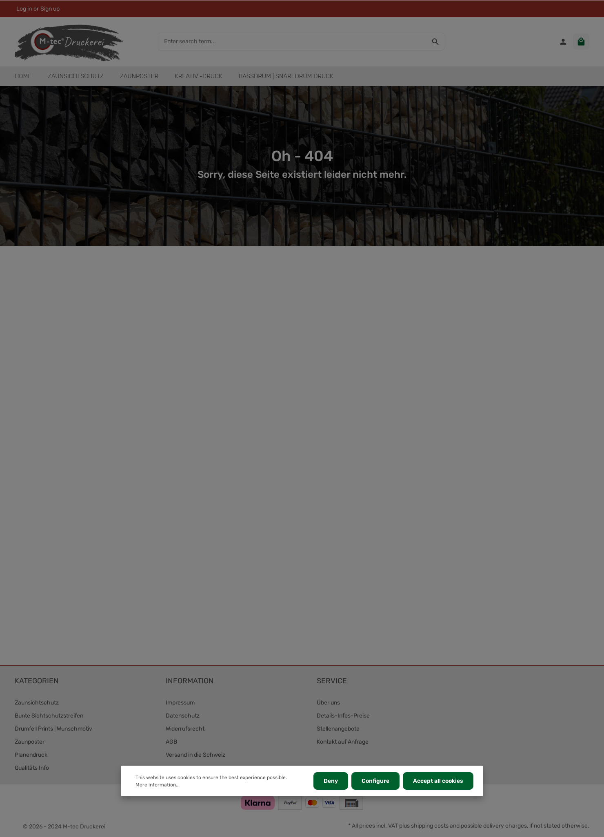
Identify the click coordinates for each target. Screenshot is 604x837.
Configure (375, 780)
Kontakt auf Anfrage (343, 741)
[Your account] (563, 41)
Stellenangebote (338, 728)
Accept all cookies (438, 780)
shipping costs (430, 825)
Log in (24, 8)
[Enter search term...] (292, 42)
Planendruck (31, 754)
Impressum (180, 702)
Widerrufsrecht (185, 728)
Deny (331, 780)
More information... (157, 785)
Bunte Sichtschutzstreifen (49, 715)
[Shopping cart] (581, 41)
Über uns (328, 702)
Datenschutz (183, 715)
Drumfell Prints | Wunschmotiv (53, 728)
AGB (171, 741)
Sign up (50, 8)
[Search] (435, 42)
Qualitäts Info (32, 767)
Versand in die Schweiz (195, 754)
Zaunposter (29, 741)
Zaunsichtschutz (37, 702)
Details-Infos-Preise (343, 715)
